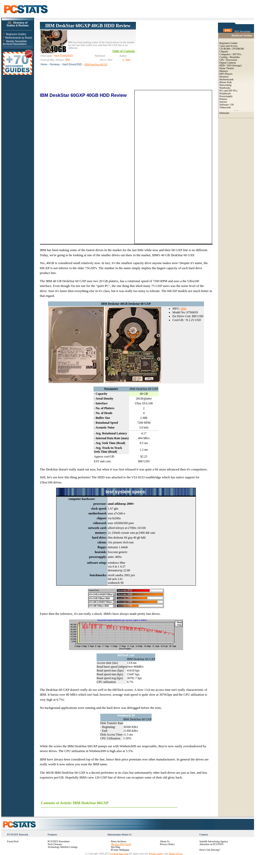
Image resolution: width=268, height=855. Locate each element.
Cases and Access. (228, 45)
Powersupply (226, 96)
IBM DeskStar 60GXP (95, 64)
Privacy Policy (167, 844)
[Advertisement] (174, 53)
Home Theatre (226, 68)
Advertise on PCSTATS (211, 844)
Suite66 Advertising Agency (213, 841)
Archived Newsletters (15, 44)
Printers (223, 99)
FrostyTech (13, 841)
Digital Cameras (227, 62)
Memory (223, 71)
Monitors (224, 76)
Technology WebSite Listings (63, 847)
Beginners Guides (16, 34)
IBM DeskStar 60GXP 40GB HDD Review (88, 25)
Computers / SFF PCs (230, 54)
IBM (183, 308)
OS (232, 104)
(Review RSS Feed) (121, 844)
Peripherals (225, 93)
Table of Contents (123, 51)
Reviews (55, 64)
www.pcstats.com (119, 853)
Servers (223, 101)
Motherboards (226, 79)
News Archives (118, 841)
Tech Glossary (55, 844)
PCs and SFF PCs (228, 90)
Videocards (225, 107)
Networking (225, 85)
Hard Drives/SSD (72, 64)
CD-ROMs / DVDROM (231, 48)
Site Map (115, 847)
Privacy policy (156, 853)
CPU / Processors (228, 59)
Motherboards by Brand (18, 37)
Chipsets (223, 51)
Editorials (224, 113)
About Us (165, 841)
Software (224, 104)
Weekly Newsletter (16, 41)
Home (44, 64)
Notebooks (224, 87)
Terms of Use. (175, 853)
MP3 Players (225, 73)
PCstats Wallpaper (120, 849)
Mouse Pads (225, 82)
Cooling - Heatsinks (229, 57)
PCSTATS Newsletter (59, 841)
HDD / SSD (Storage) (230, 65)
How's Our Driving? (209, 849)
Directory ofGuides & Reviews (18, 24)
